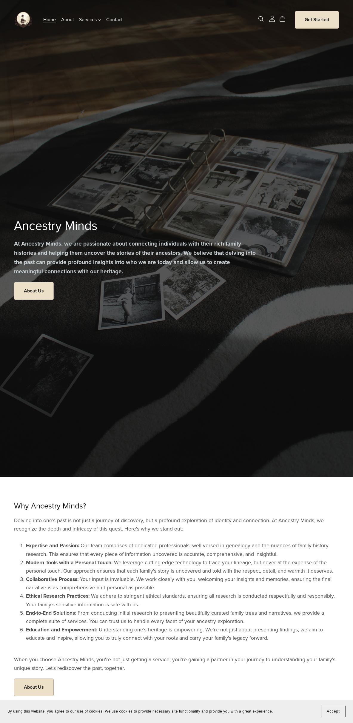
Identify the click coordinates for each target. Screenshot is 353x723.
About (67, 20)
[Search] (261, 19)
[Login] (272, 18)
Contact (114, 20)
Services (90, 20)
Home (49, 20)
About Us (34, 291)
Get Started (317, 20)
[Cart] (285, 19)
